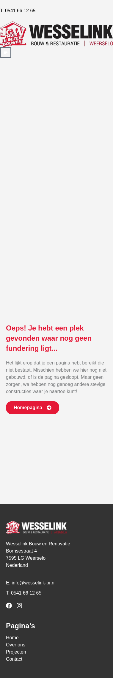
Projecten (16, 651)
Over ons (15, 644)
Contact (14, 659)
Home (12, 637)
